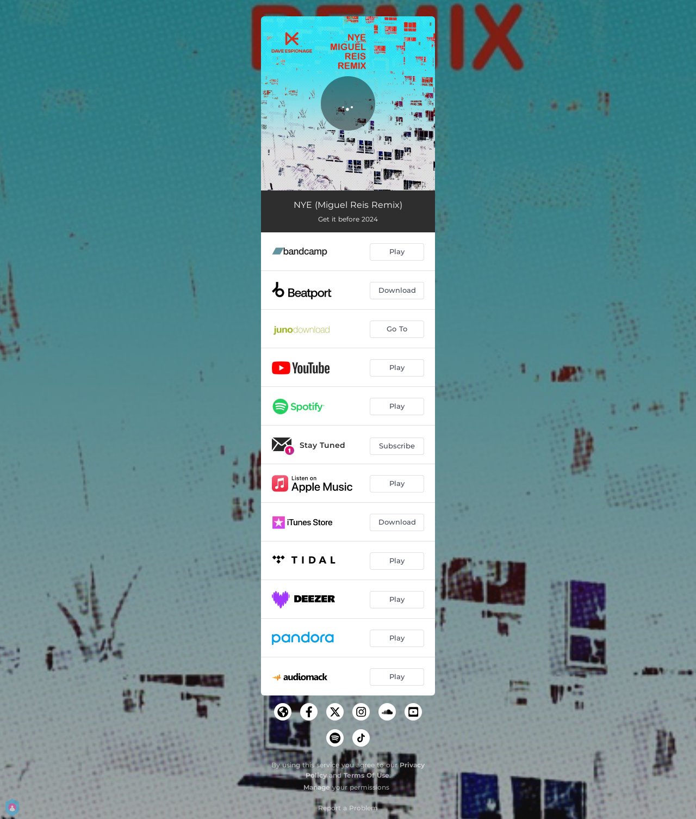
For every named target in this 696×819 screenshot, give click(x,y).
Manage (316, 787)
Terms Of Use (366, 775)
